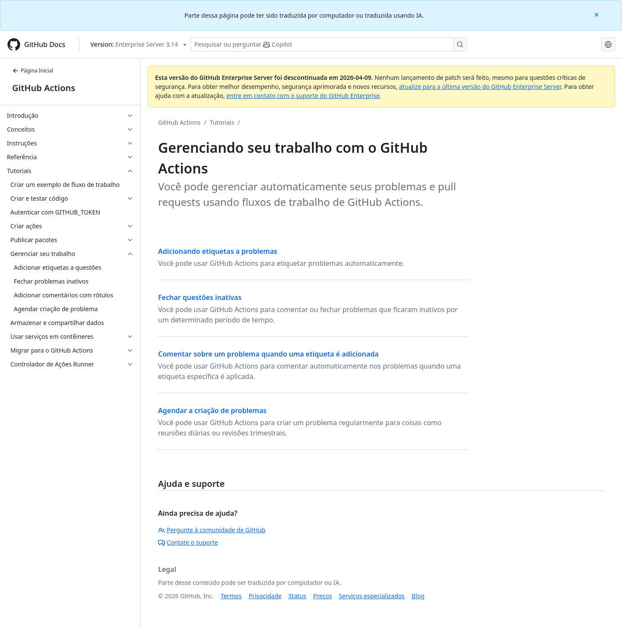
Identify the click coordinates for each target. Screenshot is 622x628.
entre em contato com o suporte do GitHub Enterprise (303, 96)
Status (297, 596)
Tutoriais (222, 122)
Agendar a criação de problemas (212, 410)
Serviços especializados (371, 596)
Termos (231, 596)
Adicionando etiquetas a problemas (217, 251)
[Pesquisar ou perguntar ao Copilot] (328, 44)
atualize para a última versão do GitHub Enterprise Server (480, 86)
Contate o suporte (188, 542)
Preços (322, 596)
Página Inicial (32, 70)
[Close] (597, 14)
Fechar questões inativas (199, 297)
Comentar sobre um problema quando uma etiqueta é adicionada (268, 354)
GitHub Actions (43, 88)
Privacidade (265, 596)
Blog (418, 596)
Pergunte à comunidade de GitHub (211, 530)
